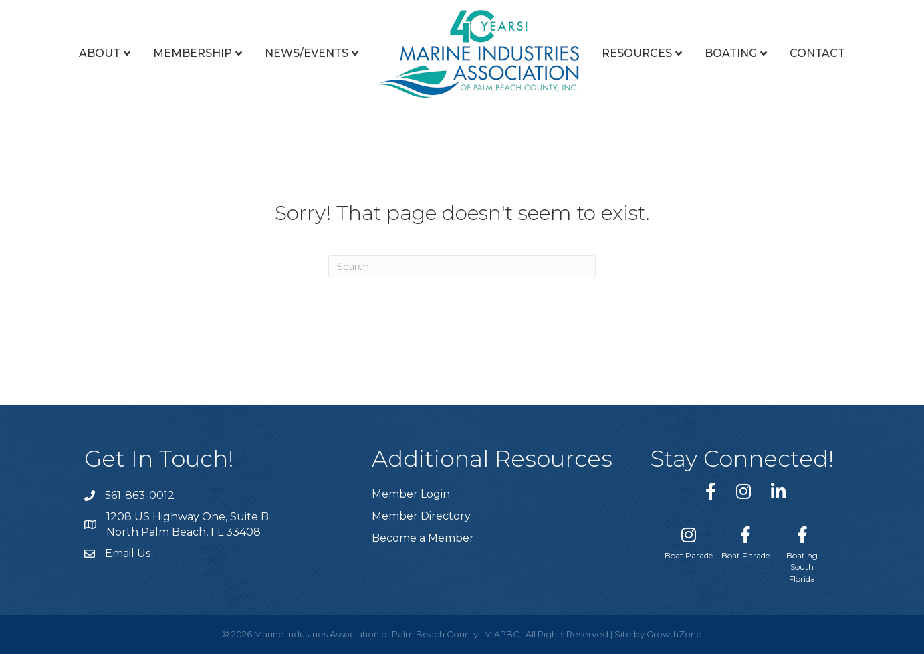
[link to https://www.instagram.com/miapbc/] (743, 491)
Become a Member (423, 538)
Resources (637, 53)
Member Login (411, 493)
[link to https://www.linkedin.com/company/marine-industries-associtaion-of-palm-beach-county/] (778, 491)
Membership (192, 53)
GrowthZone (674, 634)
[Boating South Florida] (802, 552)
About (99, 53)
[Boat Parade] (689, 540)
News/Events (306, 53)
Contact (817, 53)
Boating (731, 53)
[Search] (462, 266)
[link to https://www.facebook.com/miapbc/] (711, 491)
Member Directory (421, 516)
